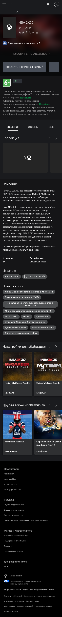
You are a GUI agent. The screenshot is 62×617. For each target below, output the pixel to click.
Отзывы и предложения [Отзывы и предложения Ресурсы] (14, 510)
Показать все (37, 346)
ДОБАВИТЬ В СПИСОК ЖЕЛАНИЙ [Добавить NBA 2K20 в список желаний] (24, 66)
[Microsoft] (31, 2)
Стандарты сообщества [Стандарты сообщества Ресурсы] (13, 515)
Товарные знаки (32, 601)
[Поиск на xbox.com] (11, 4)
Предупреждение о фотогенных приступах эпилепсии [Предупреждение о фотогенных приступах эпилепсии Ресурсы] (26, 520)
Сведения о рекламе (43, 606)
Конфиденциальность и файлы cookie (39, 596)
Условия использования (14, 601)
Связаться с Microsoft (13, 596)
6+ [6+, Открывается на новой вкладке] (18, 81)
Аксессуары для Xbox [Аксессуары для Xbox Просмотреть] (12, 489)
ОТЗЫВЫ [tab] (33, 126)
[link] (17, 374)
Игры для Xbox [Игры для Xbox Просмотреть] (10, 479)
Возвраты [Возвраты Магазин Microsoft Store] (8, 546)
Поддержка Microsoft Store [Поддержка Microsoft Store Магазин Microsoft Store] (15, 541)
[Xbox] (8, 11)
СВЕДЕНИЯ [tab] (13, 126)
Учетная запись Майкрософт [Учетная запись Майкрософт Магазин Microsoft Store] (16, 535)
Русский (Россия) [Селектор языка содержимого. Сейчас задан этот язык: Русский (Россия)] (15, 576)
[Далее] (56, 138)
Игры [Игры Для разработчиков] (6, 566)
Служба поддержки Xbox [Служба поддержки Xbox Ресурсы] (14, 505)
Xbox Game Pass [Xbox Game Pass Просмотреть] (10, 484)
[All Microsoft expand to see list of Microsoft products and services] (4, 4)
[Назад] (49, 138)
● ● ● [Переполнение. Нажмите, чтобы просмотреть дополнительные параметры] (54, 67)
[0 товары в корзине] (49, 4)
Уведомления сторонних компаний (18, 606)
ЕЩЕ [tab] (51, 126)
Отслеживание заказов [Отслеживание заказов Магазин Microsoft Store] (13, 551)
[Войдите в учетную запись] (57, 4)
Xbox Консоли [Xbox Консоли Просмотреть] (9, 474)
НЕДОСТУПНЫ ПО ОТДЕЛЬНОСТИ (31, 53)
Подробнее (25, 97)
